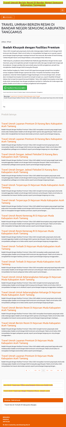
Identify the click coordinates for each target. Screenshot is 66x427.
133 (47, 370)
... (54, 370)
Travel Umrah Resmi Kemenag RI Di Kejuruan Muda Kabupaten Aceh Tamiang (27, 232)
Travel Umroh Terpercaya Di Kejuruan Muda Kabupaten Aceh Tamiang (32, 186)
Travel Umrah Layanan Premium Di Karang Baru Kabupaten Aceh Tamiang (31, 140)
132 (43, 370)
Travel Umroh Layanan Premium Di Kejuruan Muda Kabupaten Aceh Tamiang (27, 341)
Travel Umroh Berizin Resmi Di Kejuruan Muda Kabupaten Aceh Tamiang (31, 308)
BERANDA (6, 417)
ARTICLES (6, 421)
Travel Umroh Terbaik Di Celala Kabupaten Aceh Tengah (25, 96)
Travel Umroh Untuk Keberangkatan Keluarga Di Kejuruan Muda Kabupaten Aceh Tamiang (31, 278)
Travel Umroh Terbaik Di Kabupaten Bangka (20, 405)
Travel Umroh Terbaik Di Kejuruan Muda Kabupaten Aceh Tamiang (30, 247)
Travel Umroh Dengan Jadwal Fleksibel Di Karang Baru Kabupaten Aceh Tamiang (29, 155)
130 (35, 370)
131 (39, 370)
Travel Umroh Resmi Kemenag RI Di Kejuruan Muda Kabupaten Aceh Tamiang (27, 216)
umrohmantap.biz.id (23, 425)
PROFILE (6, 419)
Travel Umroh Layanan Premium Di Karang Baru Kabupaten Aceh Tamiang (31, 124)
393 (58, 370)
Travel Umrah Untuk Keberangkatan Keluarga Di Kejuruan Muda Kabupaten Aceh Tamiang (31, 293)
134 (51, 370)
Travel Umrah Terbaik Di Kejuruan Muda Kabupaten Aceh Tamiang (30, 262)
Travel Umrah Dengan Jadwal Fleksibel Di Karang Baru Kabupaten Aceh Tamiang (29, 170)
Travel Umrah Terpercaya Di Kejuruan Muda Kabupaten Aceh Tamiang (32, 201)
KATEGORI (8, 17)
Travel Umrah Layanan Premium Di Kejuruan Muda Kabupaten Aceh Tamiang (27, 357)
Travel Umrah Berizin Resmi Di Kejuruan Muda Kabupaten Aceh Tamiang (31, 324)
